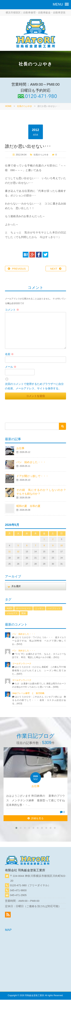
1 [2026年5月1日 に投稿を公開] (44, 539)
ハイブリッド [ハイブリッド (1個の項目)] (54, 608)
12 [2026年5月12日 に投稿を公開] (18, 551)
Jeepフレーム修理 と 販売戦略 (29, 693)
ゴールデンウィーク (21, 663)
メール (10, 366)
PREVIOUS (19, 268)
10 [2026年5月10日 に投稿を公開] (62, 545)
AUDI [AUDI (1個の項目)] (9, 608)
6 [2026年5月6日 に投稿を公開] (26, 545)
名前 (9, 354)
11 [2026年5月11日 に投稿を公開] (9, 551)
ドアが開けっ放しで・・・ (32, 475)
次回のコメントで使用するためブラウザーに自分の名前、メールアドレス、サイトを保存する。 (34, 386)
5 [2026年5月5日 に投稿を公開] (18, 545)
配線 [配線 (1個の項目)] (24, 613)
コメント (12, 309)
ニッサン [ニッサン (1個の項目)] (39, 608)
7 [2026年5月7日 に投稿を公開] (35, 545)
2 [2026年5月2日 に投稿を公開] (52, 539)
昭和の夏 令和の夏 (28, 505)
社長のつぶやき (24, 106)
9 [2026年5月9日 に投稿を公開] (52, 545)
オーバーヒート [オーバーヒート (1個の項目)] (23, 608)
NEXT (53, 268)
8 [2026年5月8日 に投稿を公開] (44, 545)
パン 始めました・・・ (31, 462)
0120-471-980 (18, 885)
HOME (8, 106)
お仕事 (20, 448)
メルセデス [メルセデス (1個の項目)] (12, 613)
